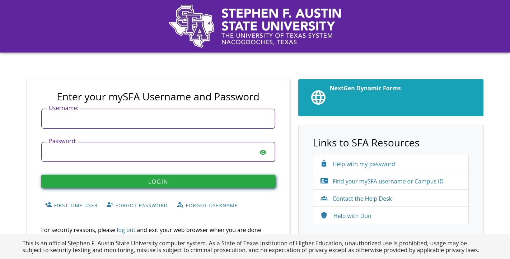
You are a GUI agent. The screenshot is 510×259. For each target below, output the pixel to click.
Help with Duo (345, 216)
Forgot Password (137, 205)
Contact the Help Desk (356, 199)
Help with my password (357, 164)
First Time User (71, 205)
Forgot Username (207, 205)
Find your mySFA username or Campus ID (382, 181)
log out (126, 230)
